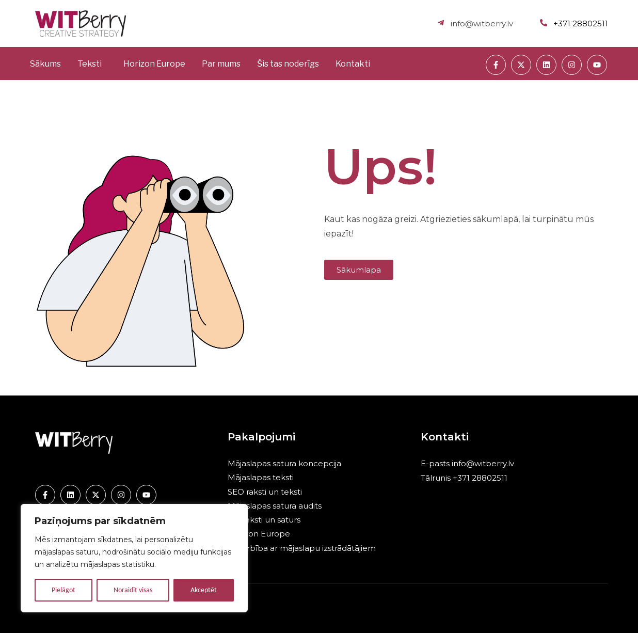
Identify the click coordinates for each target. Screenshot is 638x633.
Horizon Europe (154, 64)
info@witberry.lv (483, 463)
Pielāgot (63, 589)
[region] (134, 558)
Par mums (221, 64)
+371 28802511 (479, 478)
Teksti (89, 64)
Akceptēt (203, 589)
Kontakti (353, 64)
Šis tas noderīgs (288, 64)
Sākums (45, 64)
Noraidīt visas (133, 589)
